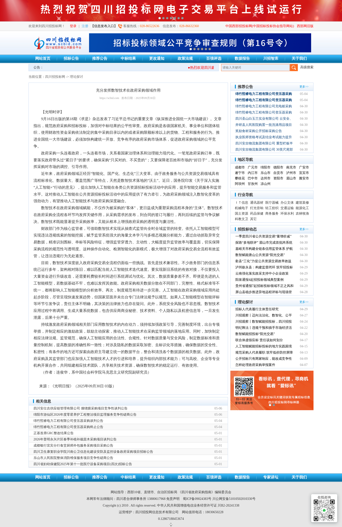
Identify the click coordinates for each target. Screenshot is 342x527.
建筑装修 (302, 202)
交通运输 (287, 208)
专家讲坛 (270, 477)
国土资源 (241, 213)
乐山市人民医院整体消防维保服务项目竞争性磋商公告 (73, 458)
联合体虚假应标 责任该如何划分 (259, 340)
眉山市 (291, 178)
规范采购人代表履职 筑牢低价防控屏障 (264, 352)
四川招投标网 (55, 77)
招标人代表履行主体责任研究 (257, 309)
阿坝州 (240, 184)
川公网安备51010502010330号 (234, 499)
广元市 (253, 167)
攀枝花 (240, 178)
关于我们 (299, 58)
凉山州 (266, 184)
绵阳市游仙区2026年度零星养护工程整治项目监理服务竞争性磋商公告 (85, 414)
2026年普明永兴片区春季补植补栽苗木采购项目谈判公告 (75, 439)
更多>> (304, 86)
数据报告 (242, 58)
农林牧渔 (302, 213)
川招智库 (270, 58)
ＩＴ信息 (241, 202)
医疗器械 (272, 202)
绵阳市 (266, 167)
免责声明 (173, 499)
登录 (73, 26)
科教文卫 (241, 219)
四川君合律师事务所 (131, 499)
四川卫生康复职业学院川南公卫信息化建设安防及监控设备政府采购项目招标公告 (93, 451)
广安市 (304, 167)
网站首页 (42, 58)
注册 (85, 26)
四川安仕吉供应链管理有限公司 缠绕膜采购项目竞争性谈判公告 (80, 408)
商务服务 (272, 213)
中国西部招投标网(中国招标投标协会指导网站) (259, 26)
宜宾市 (304, 173)
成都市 (240, 167)
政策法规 (185, 58)
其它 (253, 219)
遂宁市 (240, 173)
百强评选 (213, 58)
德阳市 (278, 167)
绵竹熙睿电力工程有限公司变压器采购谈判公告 (68, 421)
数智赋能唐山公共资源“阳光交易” (260, 255)
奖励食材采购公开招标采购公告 (258, 131)
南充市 (291, 167)
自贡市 (278, 173)
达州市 (266, 178)
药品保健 (256, 213)
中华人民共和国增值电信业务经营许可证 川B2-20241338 (198, 505)
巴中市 (253, 178)
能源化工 (302, 208)
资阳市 (278, 178)
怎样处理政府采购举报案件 (255, 365)
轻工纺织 (272, 208)
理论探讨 (76, 77)
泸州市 (291, 173)
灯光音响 (256, 208)
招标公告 (71, 58)
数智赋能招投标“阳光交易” (255, 334)
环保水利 (287, 213)
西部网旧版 (305, 26)
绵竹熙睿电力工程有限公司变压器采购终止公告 (68, 427)
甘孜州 (253, 184)
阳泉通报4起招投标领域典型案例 (259, 279)
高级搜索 (307, 67)
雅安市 (304, 178)
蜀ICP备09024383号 (197, 499)
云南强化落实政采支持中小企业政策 (262, 273)
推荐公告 (99, 58)
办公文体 (287, 202)
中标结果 (128, 58)
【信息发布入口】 (104, 26)
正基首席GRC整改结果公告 (53, 433)
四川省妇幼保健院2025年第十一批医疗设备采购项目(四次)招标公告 (82, 464)
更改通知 (156, 58)
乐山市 (266, 173)
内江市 (253, 173)
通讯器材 (256, 202)
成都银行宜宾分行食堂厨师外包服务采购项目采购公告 (73, 445)
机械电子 (241, 208)
